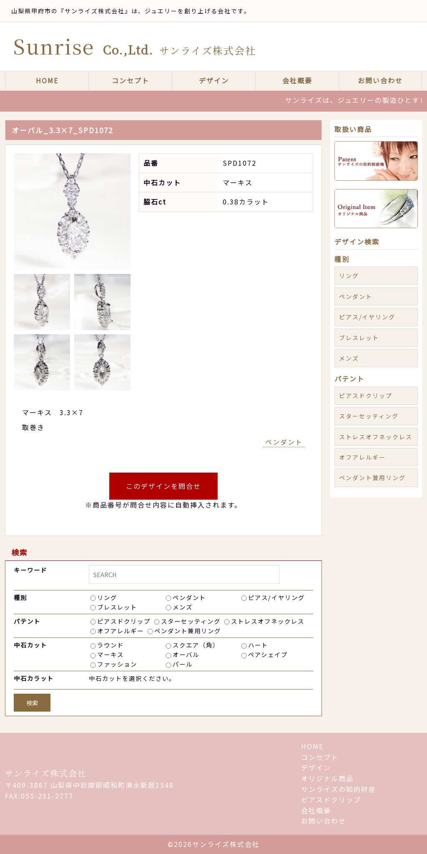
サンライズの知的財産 (338, 789)
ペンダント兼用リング (187, 630)
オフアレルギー (120, 630)
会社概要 (297, 80)
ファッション (117, 664)
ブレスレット (117, 607)
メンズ (183, 607)
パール (183, 664)
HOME (47, 80)
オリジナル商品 (327, 778)
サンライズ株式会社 (46, 773)
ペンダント (284, 442)
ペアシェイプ (268, 654)
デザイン (214, 80)
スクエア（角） (196, 644)
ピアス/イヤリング (276, 597)
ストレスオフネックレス (267, 621)
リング (107, 597)
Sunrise (134, 46)
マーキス (110, 654)
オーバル (186, 654)
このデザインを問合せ (163, 486)
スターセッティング (191, 621)
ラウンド (110, 644)
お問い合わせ (380, 80)
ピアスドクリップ (124, 621)
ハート (258, 644)
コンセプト (130, 80)
